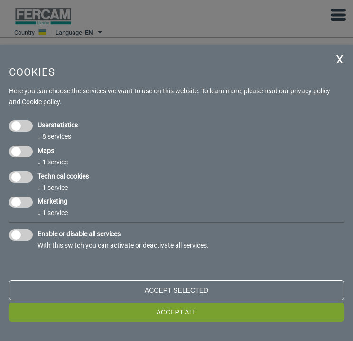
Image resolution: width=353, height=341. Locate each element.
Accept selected (176, 290)
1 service (52, 162)
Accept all (177, 312)
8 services (54, 136)
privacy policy (310, 91)
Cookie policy (41, 102)
